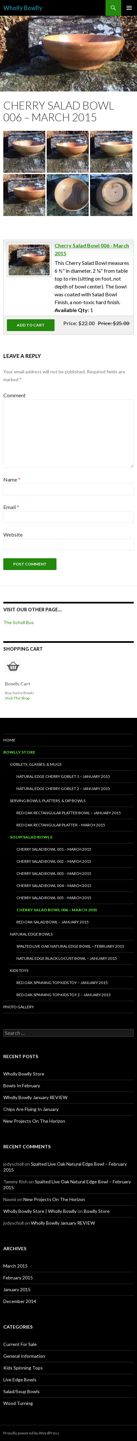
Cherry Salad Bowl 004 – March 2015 (53, 885)
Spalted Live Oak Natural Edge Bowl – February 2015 (70, 946)
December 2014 (19, 1301)
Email (11, 507)
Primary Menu (129, 8)
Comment (14, 395)
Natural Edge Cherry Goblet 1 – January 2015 (63, 776)
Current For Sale (20, 1344)
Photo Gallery (18, 1006)
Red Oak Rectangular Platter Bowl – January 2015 (68, 812)
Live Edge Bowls (19, 1379)
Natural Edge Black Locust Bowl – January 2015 (66, 958)
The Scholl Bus (18, 622)
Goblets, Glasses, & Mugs (35, 764)
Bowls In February (21, 1085)
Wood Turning (18, 1403)
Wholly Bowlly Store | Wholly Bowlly (40, 1211)
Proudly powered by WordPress (31, 1433)
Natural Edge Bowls (31, 934)
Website (13, 534)
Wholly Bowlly (22, 7)
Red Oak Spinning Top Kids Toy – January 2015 (62, 982)
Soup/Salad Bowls (31, 837)
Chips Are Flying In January (30, 1109)
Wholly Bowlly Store (23, 1073)
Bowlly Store (19, 752)
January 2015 (17, 1289)
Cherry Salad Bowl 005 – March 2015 (53, 897)
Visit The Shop (17, 698)
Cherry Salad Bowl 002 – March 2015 (53, 861)
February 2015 (18, 1277)
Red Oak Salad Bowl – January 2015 (52, 921)
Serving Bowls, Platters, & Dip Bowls (47, 800)
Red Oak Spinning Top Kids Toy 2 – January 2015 (63, 994)
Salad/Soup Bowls (21, 1391)
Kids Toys (19, 970)
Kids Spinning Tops (23, 1368)
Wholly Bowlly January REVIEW (35, 1097)
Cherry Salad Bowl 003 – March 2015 (53, 873)
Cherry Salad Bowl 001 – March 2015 (53, 849)
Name (11, 479)
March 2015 (15, 1266)
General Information (24, 1356)
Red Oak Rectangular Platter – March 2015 (60, 824)
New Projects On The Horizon (34, 1121)
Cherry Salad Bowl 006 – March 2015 (56, 909)
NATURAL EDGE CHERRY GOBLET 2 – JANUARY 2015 (63, 788)
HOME (9, 740)
